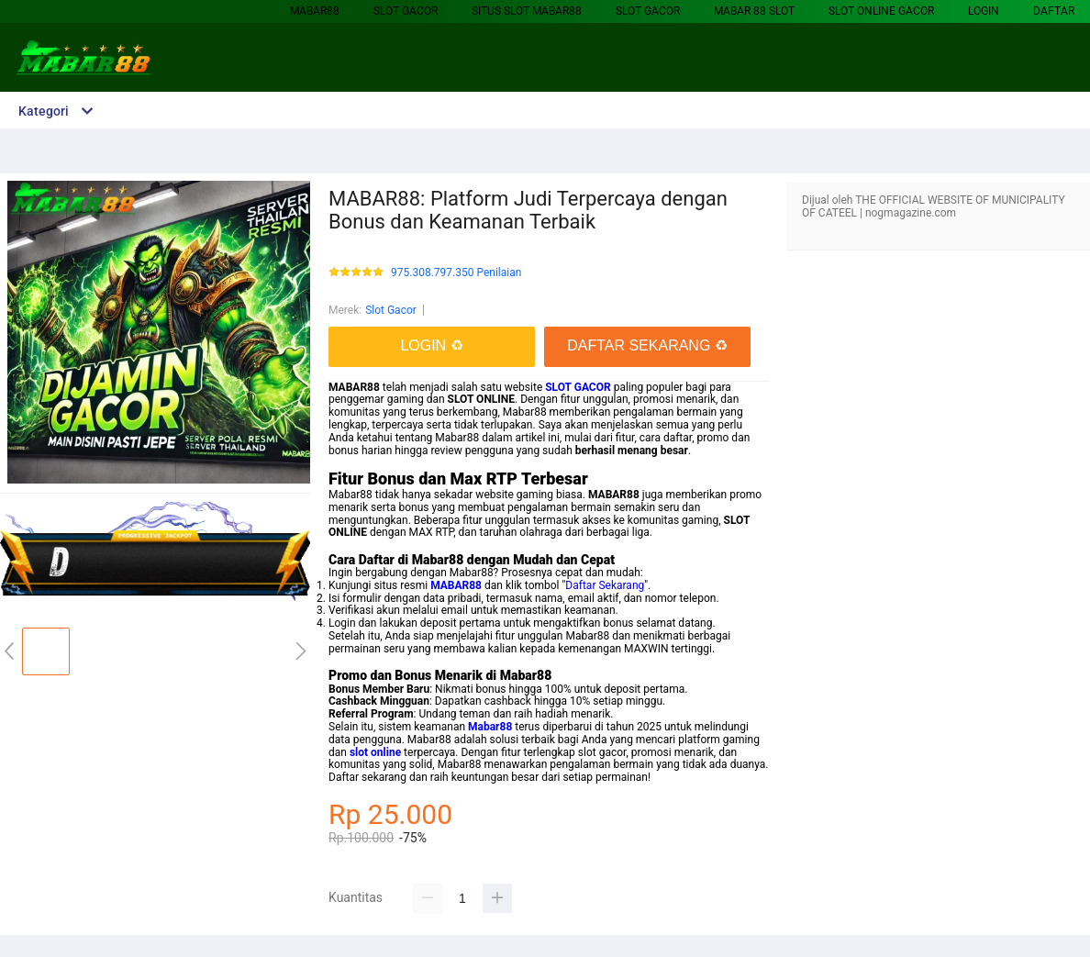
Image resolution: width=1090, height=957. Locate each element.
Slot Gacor (405, 11)
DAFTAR (1053, 11)
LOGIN (983, 11)
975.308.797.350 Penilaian (456, 273)
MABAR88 (314, 11)
